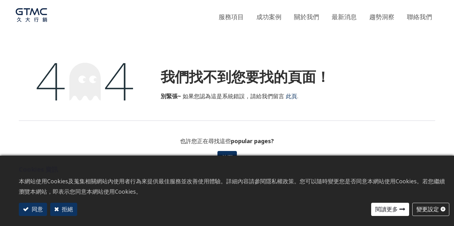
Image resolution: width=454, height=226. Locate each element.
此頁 (291, 96)
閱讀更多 (386, 209)
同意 (36, 209)
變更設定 (427, 209)
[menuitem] (382, 15)
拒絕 (66, 209)
